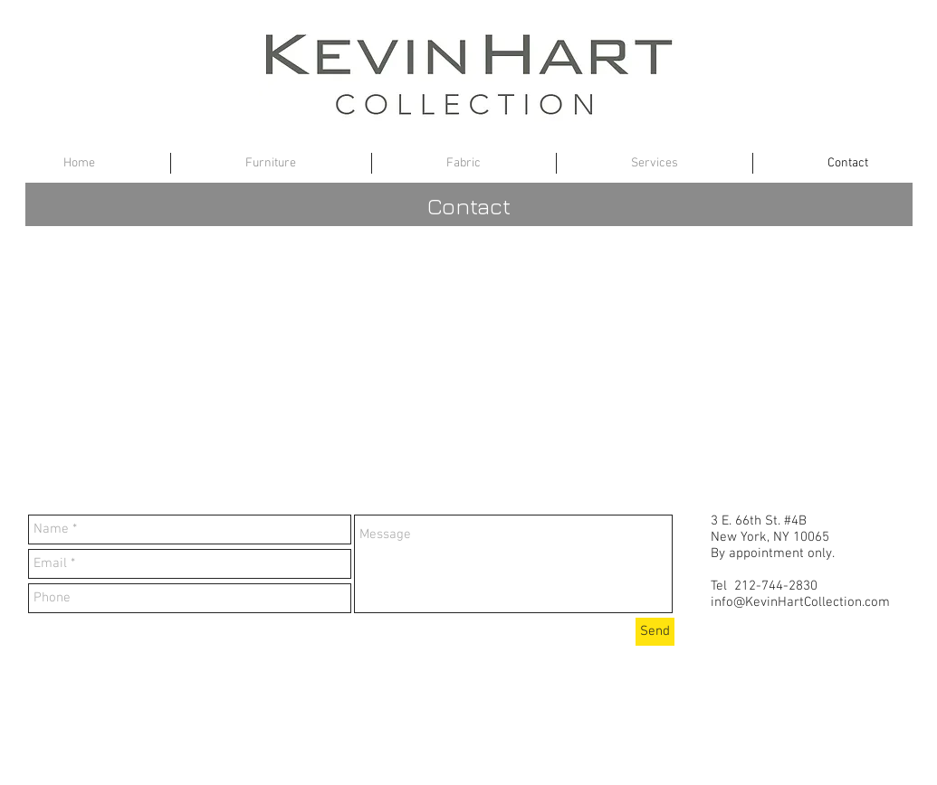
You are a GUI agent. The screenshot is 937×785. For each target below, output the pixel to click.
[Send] (655, 632)
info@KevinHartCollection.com (800, 602)
